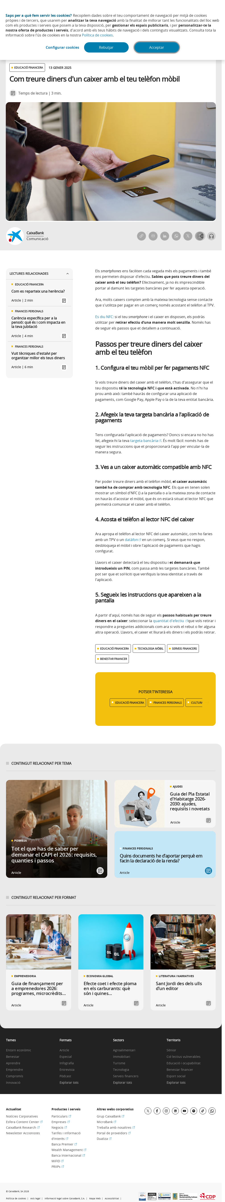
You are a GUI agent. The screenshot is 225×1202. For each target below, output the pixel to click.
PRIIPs (58, 1166)
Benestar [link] (12, 1057)
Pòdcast (65, 1076)
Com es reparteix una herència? (38, 291)
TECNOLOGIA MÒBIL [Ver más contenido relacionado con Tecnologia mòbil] (150, 648)
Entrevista (67, 1070)
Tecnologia (121, 1070)
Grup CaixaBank (110, 1116)
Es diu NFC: (105, 316)
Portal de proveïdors (114, 1133)
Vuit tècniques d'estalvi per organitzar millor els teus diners (38, 355)
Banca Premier (64, 1144)
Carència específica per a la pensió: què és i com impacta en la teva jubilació (38, 322)
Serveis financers (125, 1076)
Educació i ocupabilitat (183, 1063)
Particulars (61, 1116)
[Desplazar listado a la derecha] (207, 702)
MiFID (58, 1161)
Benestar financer (180, 1070)
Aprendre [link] (13, 1063)
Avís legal (35, 1198)
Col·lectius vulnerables (183, 1057)
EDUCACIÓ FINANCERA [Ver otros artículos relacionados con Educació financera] (28, 67)
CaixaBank (35, 232)
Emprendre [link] (14, 1070)
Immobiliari (121, 1057)
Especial (66, 1057)
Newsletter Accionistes (23, 1133)
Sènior (171, 1050)
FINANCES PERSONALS (167, 702)
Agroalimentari (124, 1050)
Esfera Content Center (24, 1122)
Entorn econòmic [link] (18, 1050)
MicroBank (106, 1122)
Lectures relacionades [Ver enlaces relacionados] (39, 273)
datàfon (133, 539)
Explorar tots (69, 1083)
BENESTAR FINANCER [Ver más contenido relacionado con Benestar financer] (113, 659)
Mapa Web (95, 1198)
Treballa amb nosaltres (116, 1127)
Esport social (176, 1076)
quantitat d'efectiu (170, 620)
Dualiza (104, 1139)
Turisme (119, 1063)
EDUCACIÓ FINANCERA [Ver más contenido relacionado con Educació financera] (114, 648)
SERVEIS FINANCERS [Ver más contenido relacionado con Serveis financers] (184, 648)
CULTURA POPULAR (203, 702)
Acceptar (157, 47)
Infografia (67, 1063)
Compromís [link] (14, 1076)
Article (64, 1050)
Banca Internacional (68, 1155)
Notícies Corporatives (22, 1116)
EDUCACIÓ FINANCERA (129, 702)
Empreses (61, 1122)
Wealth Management (69, 1150)
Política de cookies (97, 35)
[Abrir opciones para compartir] (200, 236)
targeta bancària (145, 440)
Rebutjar (106, 47)
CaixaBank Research (23, 1127)
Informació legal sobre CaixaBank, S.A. (65, 1198)
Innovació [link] (13, 1083)
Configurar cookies (62, 47)
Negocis (59, 1127)
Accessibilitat (112, 1198)
